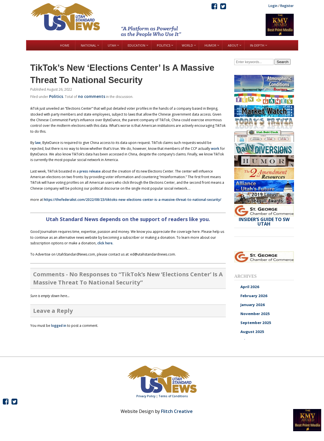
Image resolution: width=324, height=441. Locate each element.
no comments (91, 96)
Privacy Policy (145, 396)
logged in (58, 325)
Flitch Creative (177, 411)
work (215, 148)
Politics (56, 96)
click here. (105, 243)
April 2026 (249, 286)
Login (272, 5)
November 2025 (255, 313)
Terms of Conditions (173, 396)
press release (90, 171)
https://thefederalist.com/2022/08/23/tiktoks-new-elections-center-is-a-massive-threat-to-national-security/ (132, 199)
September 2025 (255, 322)
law (38, 142)
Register (287, 5)
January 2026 (252, 304)
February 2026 (253, 295)
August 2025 (252, 331)
